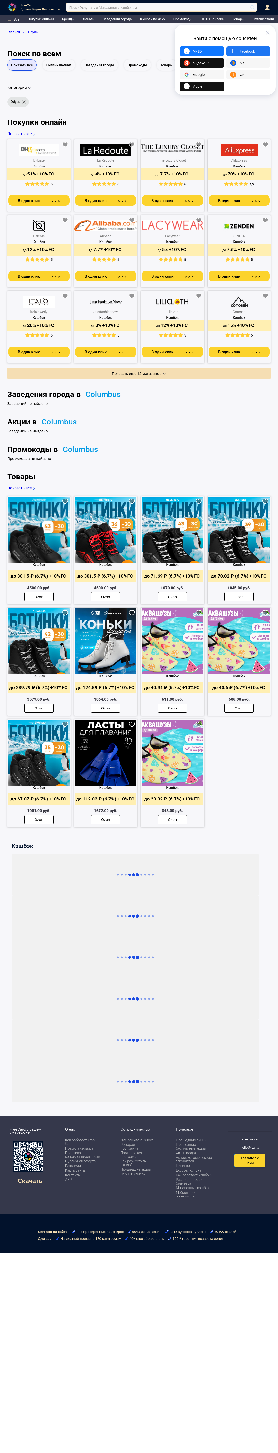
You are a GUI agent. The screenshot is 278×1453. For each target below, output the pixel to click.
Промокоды (137, 65)
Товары (167, 65)
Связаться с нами (250, 1160)
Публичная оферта (80, 1161)
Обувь (33, 32)
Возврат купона (188, 1170)
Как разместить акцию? (133, 1163)
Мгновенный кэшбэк (192, 1188)
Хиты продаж (186, 1153)
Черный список (132, 1174)
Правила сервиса (79, 1148)
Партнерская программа (131, 1155)
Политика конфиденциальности (82, 1155)
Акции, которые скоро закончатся (194, 1159)
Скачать (30, 1180)
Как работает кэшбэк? (194, 1175)
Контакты (73, 1175)
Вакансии (73, 1166)
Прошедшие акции (135, 1169)
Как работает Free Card (80, 1142)
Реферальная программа (131, 1146)
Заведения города (99, 65)
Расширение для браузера (189, 1181)
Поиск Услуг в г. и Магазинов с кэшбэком (103, 7)
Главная (16, 32)
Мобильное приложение (186, 1194)
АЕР (68, 1180)
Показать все (22, 65)
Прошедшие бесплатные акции (191, 1146)
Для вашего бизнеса (136, 1140)
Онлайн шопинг (58, 65)
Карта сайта (75, 1170)
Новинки (183, 1166)
